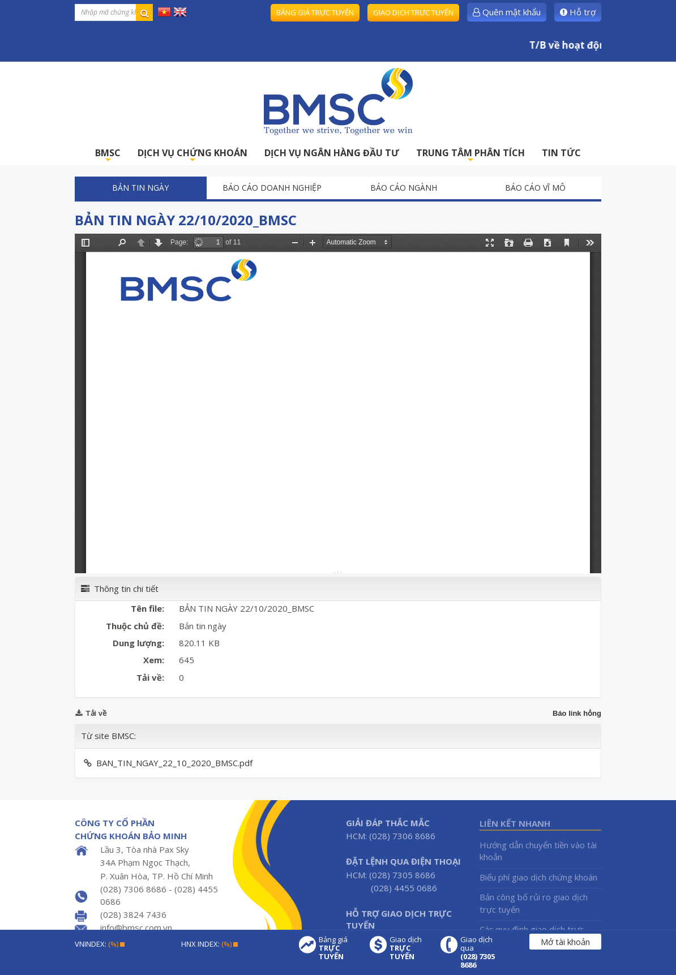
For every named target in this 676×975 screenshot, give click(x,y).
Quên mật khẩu (507, 12)
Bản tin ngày (140, 187)
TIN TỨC (561, 153)
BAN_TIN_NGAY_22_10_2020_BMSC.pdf (174, 762)
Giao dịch (409, 948)
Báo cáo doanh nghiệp (272, 187)
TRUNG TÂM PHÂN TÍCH (470, 156)
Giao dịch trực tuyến (413, 12)
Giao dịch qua (480, 952)
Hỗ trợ (578, 12)
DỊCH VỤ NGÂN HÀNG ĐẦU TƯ (331, 153)
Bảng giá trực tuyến (315, 12)
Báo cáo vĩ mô (535, 187)
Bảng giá (338, 948)
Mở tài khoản (565, 941)
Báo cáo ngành (403, 187)
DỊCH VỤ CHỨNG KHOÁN (192, 156)
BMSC (108, 156)
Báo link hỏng (577, 713)
